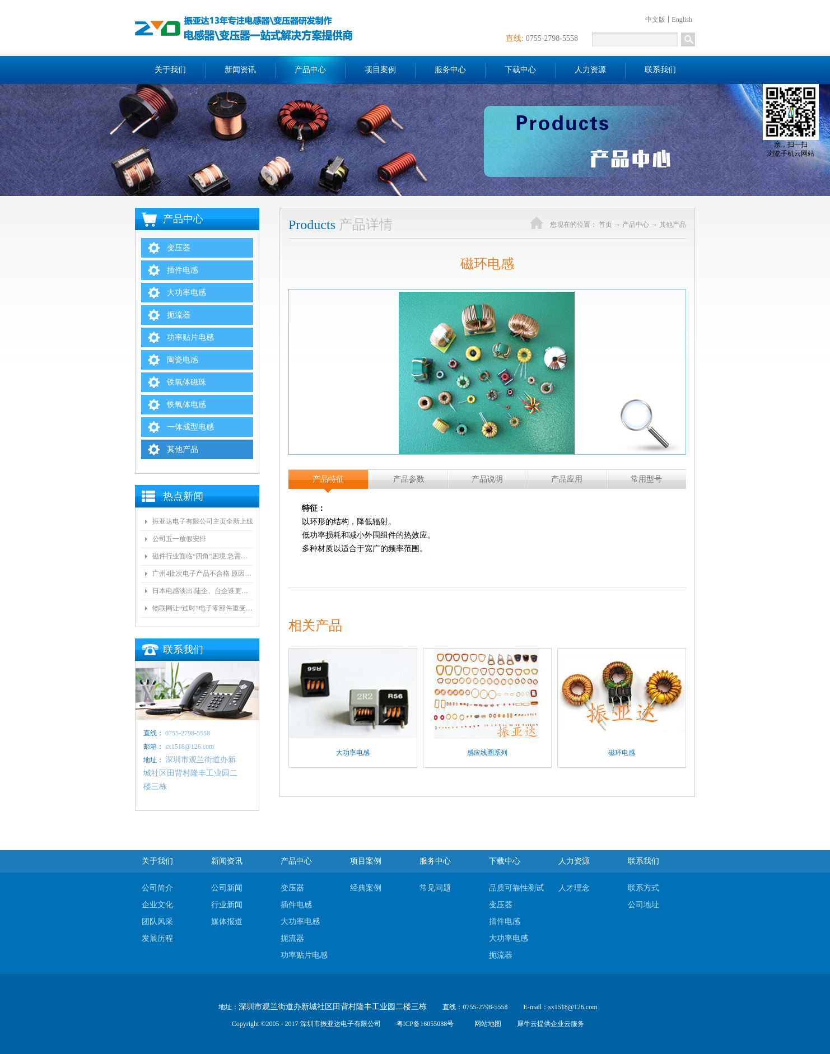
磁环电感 (621, 753)
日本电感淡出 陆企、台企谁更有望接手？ (202, 591)
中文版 (655, 20)
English (682, 20)
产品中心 (635, 224)
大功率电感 (353, 753)
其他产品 (672, 224)
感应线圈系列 (487, 753)
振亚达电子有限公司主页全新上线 (202, 521)
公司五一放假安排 (179, 539)
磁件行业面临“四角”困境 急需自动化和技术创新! (202, 556)
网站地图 (486, 1024)
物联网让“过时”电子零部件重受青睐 (202, 608)
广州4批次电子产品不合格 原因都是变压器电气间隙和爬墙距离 (202, 573)
